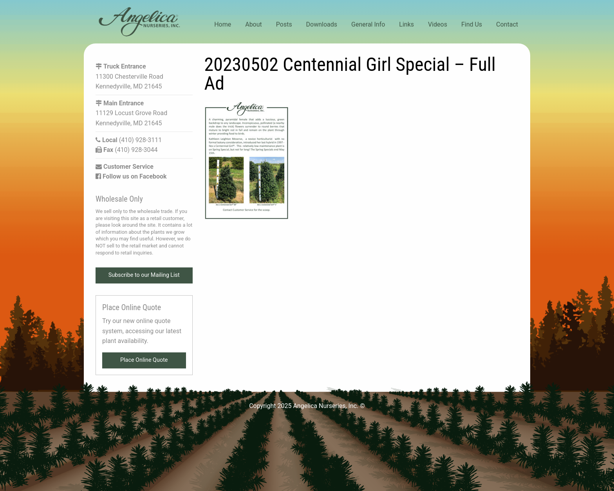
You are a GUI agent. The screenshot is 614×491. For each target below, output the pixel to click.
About (253, 24)
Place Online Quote (144, 360)
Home (222, 24)
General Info (368, 24)
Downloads (321, 24)
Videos (437, 24)
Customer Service (125, 166)
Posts (284, 24)
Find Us (471, 24)
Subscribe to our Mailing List (144, 275)
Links (406, 24)
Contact (507, 24)
